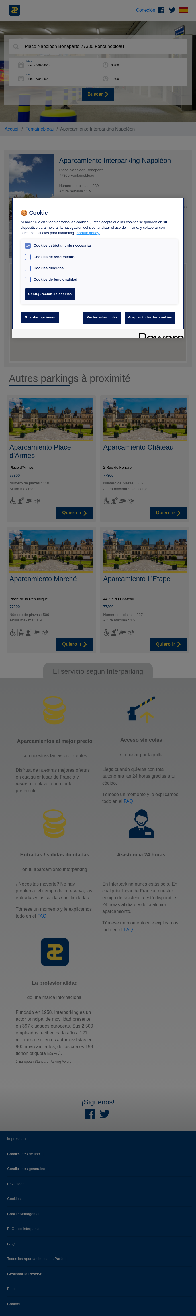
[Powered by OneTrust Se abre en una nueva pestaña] (159, 334)
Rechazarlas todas (102, 317)
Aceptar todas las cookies (150, 317)
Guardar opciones (40, 317)
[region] (98, 268)
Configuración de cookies (50, 294)
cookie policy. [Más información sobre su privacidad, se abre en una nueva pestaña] (88, 233)
